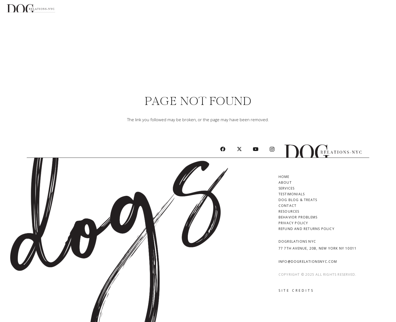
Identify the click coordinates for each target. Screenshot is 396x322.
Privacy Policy (293, 223)
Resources (289, 211)
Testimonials (292, 194)
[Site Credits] (296, 290)
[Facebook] (223, 149)
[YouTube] (255, 149)
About (285, 182)
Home (284, 176)
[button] (386, 47)
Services (287, 188)
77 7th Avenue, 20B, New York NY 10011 (318, 248)
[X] (239, 149)
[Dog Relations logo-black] (30, 8)
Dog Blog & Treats (298, 199)
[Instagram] (272, 149)
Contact (287, 205)
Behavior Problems (298, 217)
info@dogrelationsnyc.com (308, 261)
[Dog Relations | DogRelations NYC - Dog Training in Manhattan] (323, 149)
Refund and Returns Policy (307, 228)
